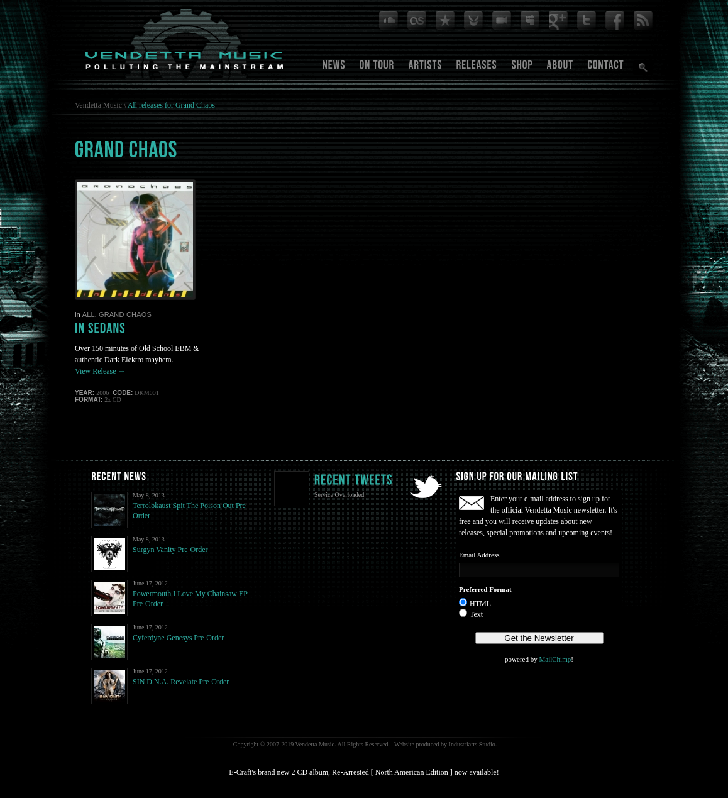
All (88, 314)
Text (476, 614)
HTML (480, 603)
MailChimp (555, 659)
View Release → (100, 371)
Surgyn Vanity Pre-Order (170, 549)
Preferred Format (485, 589)
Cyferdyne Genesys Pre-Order (178, 637)
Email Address (479, 554)
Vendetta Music (98, 105)
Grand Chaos (125, 314)
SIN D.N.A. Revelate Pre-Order (181, 681)
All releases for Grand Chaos (171, 105)
